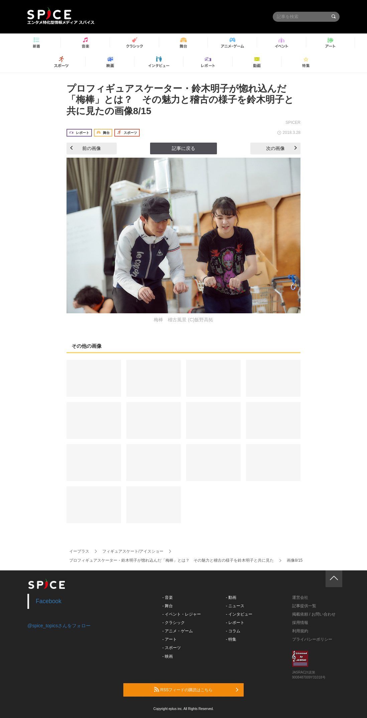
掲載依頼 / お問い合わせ (314, 614)
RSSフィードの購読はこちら (196, 689)
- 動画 (231, 597)
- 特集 (231, 639)
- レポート (235, 622)
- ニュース (235, 606)
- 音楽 (167, 597)
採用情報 (300, 622)
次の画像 (281, 148)
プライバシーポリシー (312, 639)
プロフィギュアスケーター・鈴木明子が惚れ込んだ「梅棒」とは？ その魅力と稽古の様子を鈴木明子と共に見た (171, 560)
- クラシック (173, 622)
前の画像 (85, 148)
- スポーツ (171, 647)
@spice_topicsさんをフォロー (59, 625)
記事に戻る (183, 148)
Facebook (49, 601)
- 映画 (167, 656)
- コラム (233, 631)
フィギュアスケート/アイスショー (132, 551)
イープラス (79, 551)
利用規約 (300, 631)
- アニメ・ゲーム (177, 631)
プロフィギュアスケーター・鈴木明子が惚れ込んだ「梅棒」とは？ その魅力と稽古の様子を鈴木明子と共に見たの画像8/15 (180, 99)
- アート (169, 639)
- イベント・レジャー (181, 614)
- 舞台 (167, 606)
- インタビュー (239, 614)
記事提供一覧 (304, 606)
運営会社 (300, 597)
